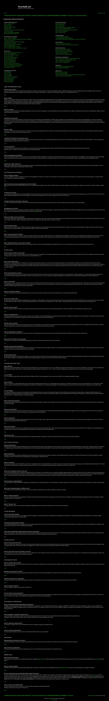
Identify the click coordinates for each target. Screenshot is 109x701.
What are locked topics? (9, 80)
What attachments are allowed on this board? (65, 66)
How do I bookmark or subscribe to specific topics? (66, 59)
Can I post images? (8, 75)
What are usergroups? (60, 26)
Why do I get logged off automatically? (11, 32)
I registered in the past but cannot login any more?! (14, 29)
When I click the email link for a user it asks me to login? (15, 48)
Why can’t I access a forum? (9, 59)
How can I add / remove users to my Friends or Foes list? (67, 44)
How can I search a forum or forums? (63, 49)
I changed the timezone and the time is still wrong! (14, 41)
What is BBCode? (7, 71)
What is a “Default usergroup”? (62, 31)
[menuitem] (5, 13)
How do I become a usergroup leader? (63, 28)
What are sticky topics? (8, 79)
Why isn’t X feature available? (61, 73)
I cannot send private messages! (62, 36)
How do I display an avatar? (9, 45)
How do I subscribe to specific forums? (63, 60)
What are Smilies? (7, 74)
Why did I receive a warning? (10, 62)
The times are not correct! (9, 40)
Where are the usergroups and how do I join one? (65, 27)
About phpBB (97, 659)
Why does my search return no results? (63, 50)
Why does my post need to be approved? (12, 66)
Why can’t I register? (8, 26)
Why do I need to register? (9, 23)
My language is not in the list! (10, 42)
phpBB (35, 211)
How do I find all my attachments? (62, 67)
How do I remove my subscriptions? (63, 62)
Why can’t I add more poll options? (11, 57)
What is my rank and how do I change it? (12, 46)
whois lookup (94, 675)
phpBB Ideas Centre (62, 667)
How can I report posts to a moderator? (12, 63)
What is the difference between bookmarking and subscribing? (68, 58)
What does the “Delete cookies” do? (11, 33)
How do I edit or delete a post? (10, 53)
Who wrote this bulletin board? (62, 72)
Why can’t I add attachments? (10, 61)
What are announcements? (9, 78)
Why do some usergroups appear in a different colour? (66, 29)
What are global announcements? (11, 76)
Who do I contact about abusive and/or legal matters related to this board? (70, 74)
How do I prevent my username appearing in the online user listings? (17, 39)
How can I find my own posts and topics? (64, 54)
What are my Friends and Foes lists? (63, 43)
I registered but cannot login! (9, 27)
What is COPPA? (7, 24)
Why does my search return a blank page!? (64, 51)
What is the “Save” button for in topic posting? (13, 64)
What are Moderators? (60, 24)
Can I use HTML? (7, 72)
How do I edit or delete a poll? (10, 58)
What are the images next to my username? (13, 44)
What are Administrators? (61, 23)
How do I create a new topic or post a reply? (13, 52)
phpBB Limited (40, 659)
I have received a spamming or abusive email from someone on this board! (70, 39)
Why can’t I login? (7, 28)
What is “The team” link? (60, 32)
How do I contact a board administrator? (63, 75)
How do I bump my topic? (9, 67)
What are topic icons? (8, 81)
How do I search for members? (62, 52)
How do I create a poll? (8, 56)
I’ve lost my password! (8, 31)
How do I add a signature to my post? (11, 54)
